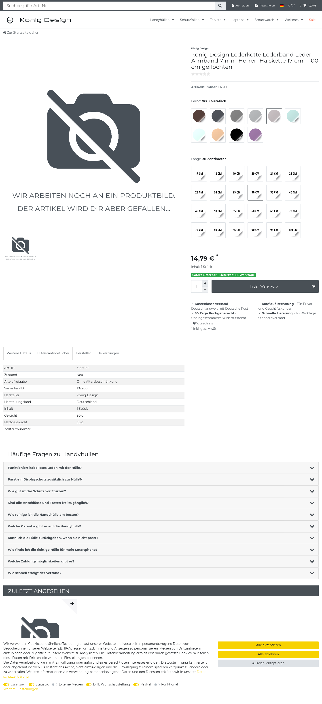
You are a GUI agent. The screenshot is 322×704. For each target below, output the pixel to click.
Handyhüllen (160, 20)
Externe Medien (71, 684)
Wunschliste (203, 323)
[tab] (18, 353)
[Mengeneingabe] (196, 286)
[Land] (282, 5)
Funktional (169, 684)
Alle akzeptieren (268, 645)
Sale (312, 20)
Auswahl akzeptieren (268, 663)
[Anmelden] (240, 5)
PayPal (145, 684)
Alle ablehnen (268, 654)
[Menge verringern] (205, 289)
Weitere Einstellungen (20, 689)
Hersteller (83, 353)
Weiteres (292, 20)
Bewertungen (108, 353)
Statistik (42, 684)
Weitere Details (19, 353)
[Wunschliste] (291, 5)
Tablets (216, 20)
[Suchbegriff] (108, 6)
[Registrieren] (265, 5)
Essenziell (18, 684)
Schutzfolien (190, 20)
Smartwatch (265, 20)
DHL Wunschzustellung (111, 684)
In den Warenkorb (283, 286)
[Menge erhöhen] (205, 283)
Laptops (238, 20)
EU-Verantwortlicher (53, 353)
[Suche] (220, 6)
